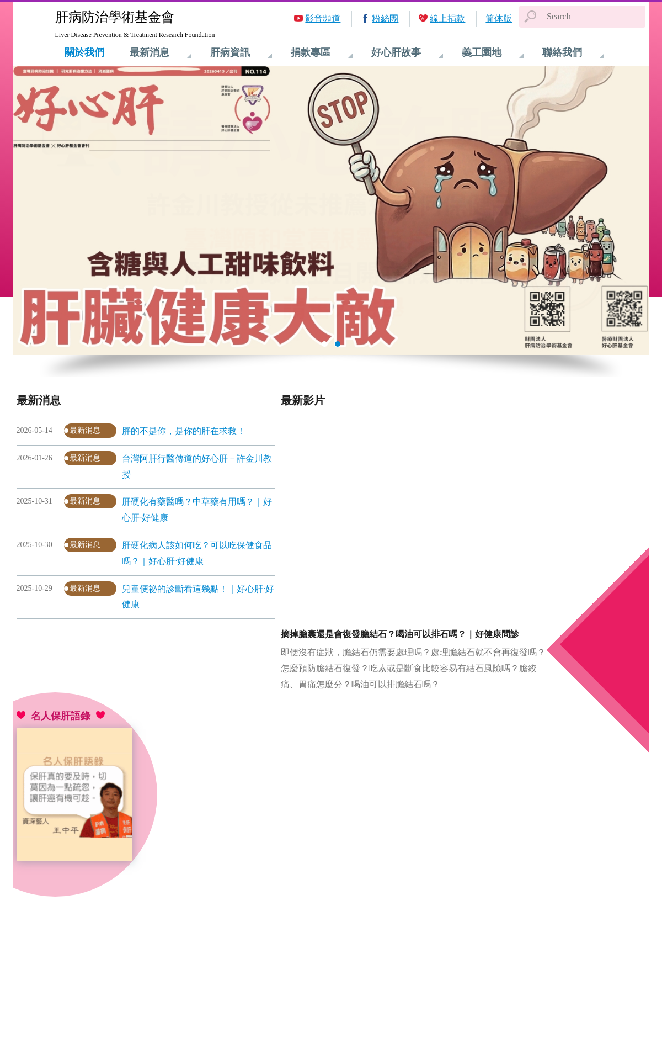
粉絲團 (385, 18)
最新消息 (85, 430)
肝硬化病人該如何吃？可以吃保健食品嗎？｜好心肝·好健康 (197, 553)
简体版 (498, 18)
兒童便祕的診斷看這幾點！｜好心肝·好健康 (198, 597)
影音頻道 (322, 18)
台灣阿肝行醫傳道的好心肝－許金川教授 (197, 466)
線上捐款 (447, 18)
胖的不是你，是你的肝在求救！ (183, 431)
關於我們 (84, 52)
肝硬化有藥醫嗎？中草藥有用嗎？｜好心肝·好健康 (197, 509)
